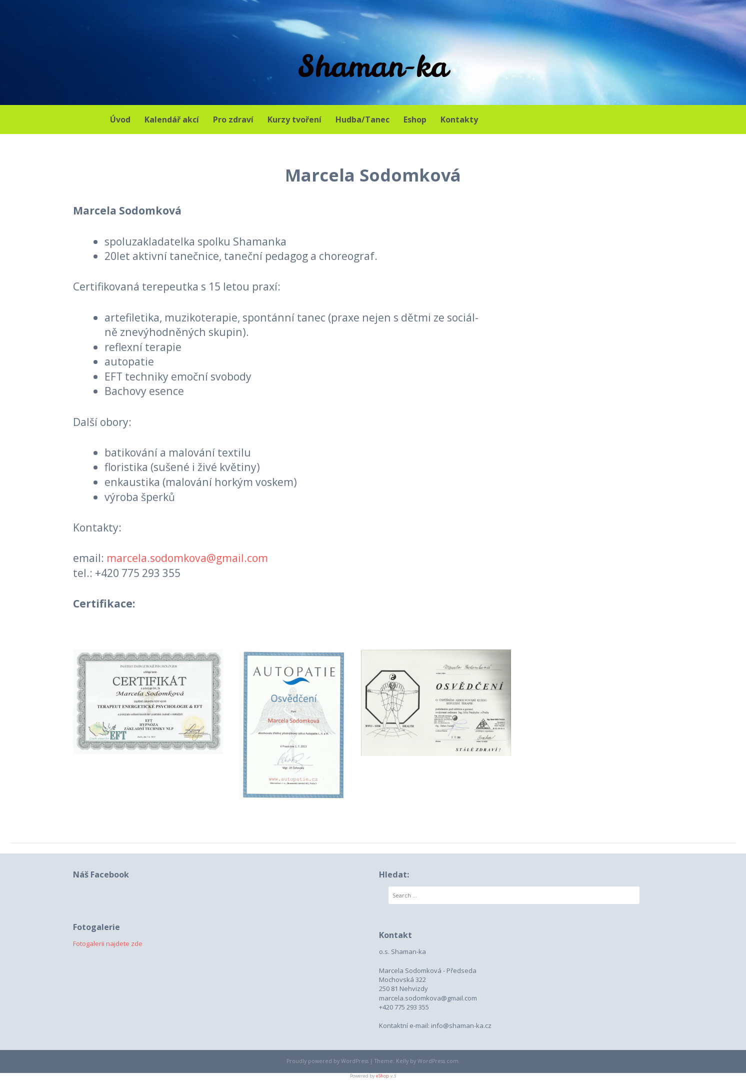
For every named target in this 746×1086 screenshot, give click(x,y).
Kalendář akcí (171, 119)
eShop (382, 1075)
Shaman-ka (373, 66)
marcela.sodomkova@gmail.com (187, 557)
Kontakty (459, 119)
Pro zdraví (233, 119)
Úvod (120, 119)
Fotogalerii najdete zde (107, 943)
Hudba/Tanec (363, 119)
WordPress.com (438, 1061)
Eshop (415, 119)
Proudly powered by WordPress (327, 1061)
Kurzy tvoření (295, 119)
